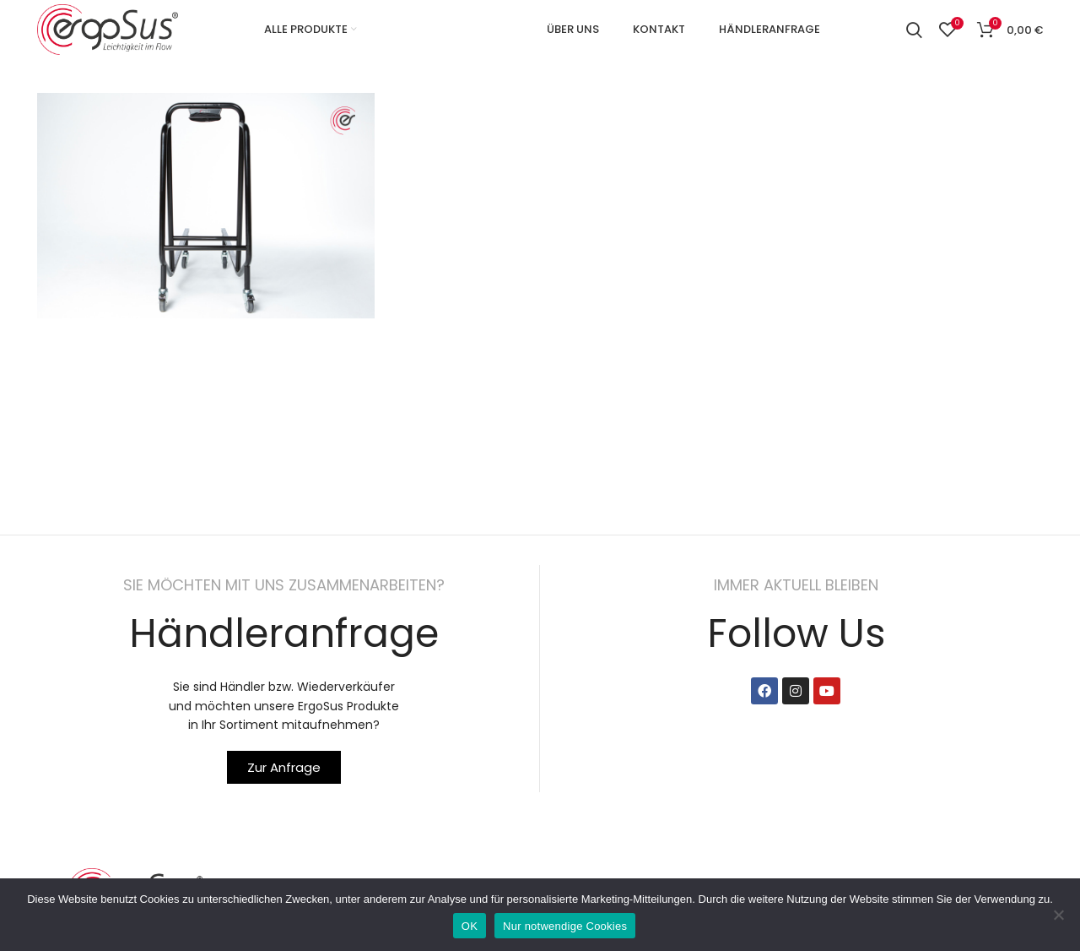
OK (470, 926)
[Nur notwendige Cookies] (1058, 914)
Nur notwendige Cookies (565, 926)
